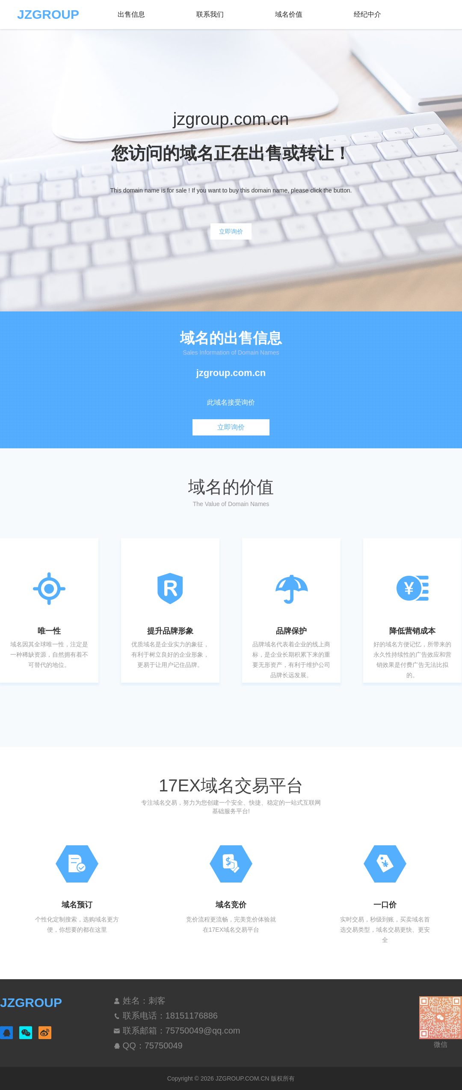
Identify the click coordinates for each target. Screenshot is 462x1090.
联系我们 (210, 14)
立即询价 (231, 231)
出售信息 (131, 14)
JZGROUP (48, 14)
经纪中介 (367, 14)
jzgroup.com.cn (231, 373)
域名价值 (288, 14)
